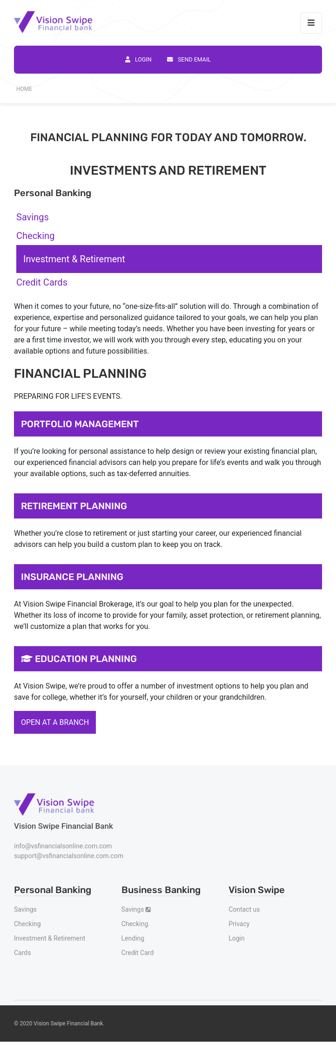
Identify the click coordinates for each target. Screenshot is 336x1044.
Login (138, 59)
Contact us (244, 909)
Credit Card (137, 952)
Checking (27, 924)
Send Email (189, 59)
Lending (133, 938)
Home (24, 89)
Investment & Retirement (49, 938)
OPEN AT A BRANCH (55, 722)
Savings (25, 909)
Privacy (238, 924)
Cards (22, 952)
